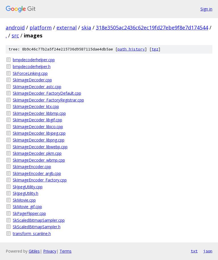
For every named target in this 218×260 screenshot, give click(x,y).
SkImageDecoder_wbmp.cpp (39, 160)
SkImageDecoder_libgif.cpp (37, 119)
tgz (155, 49)
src (15, 35)
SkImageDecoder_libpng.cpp (38, 140)
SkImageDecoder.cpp (32, 80)
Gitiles (34, 251)
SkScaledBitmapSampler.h (36, 226)
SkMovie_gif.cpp (27, 206)
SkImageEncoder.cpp (32, 166)
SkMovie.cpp (24, 200)
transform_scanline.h (32, 233)
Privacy (49, 251)
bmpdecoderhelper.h (32, 66)
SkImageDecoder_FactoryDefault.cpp (47, 93)
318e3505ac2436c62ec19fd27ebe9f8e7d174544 (152, 27)
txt (194, 250)
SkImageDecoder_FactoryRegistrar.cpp (48, 100)
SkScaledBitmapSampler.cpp (39, 220)
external (66, 27)
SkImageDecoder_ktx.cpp (36, 106)
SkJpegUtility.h (25, 193)
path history (131, 49)
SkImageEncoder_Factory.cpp (40, 180)
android (15, 27)
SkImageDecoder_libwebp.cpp (40, 146)
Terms (66, 251)
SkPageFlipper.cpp (29, 213)
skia (86, 27)
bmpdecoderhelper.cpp (34, 59)
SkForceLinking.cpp (30, 73)
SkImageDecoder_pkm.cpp (37, 153)
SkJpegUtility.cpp (28, 186)
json (207, 250)
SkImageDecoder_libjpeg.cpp (39, 133)
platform (41, 27)
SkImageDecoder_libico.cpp (38, 126)
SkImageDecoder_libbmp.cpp (39, 113)
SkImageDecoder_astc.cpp (37, 86)
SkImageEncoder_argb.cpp (37, 173)
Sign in (206, 9)
